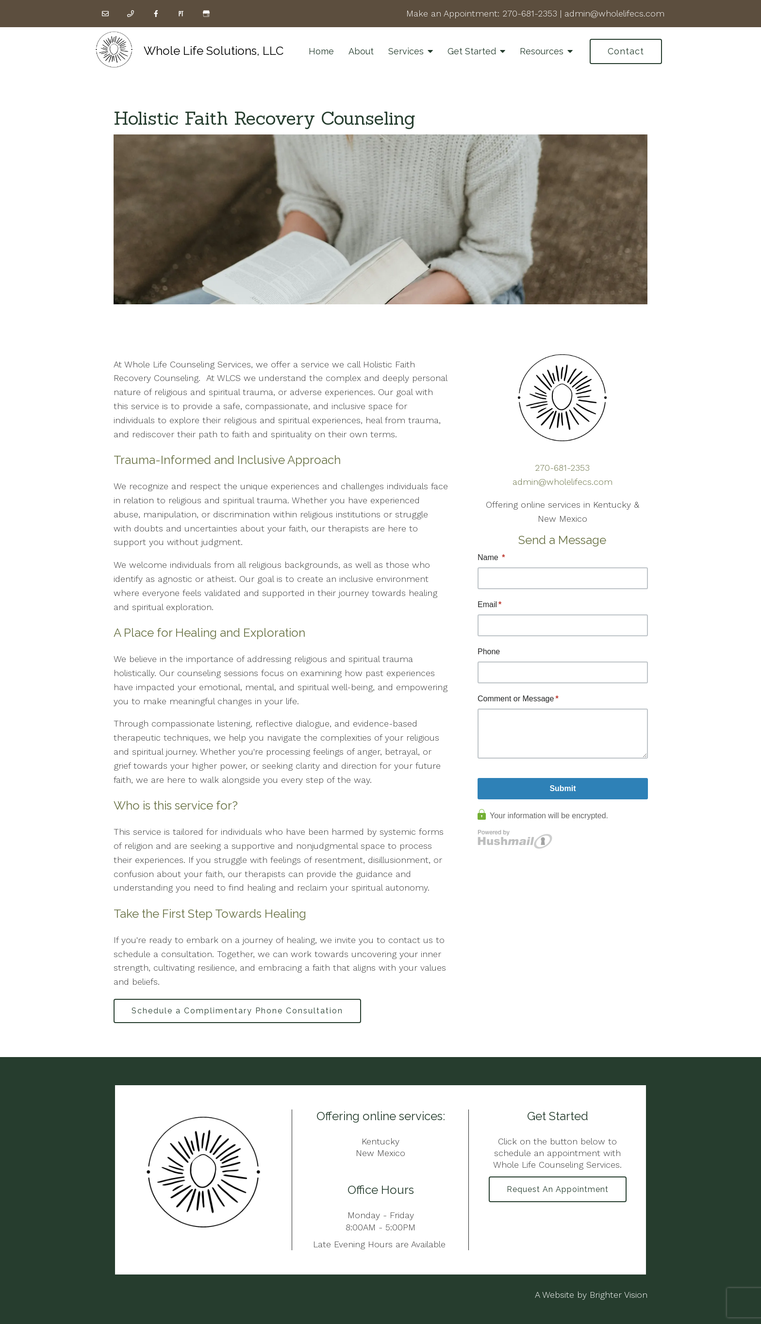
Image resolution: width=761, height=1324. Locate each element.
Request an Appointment (558, 1189)
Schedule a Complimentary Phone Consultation (237, 1010)
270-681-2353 (529, 13)
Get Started (471, 51)
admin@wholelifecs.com (614, 13)
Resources (541, 51)
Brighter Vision (618, 1295)
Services (406, 51)
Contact (626, 51)
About (361, 51)
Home (321, 51)
